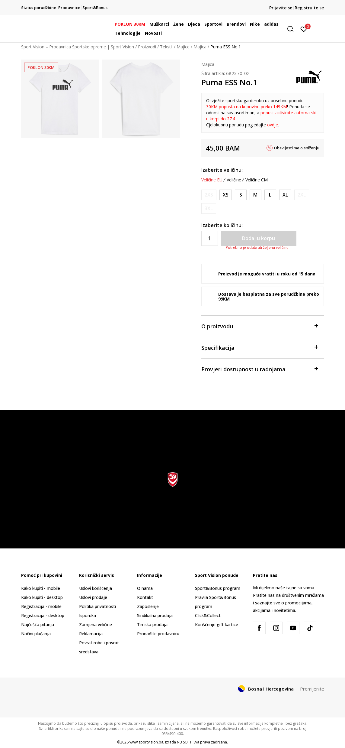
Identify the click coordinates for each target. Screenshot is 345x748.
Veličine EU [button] (211, 179)
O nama (145, 588)
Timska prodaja (152, 624)
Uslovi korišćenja (95, 588)
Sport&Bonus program (217, 588)
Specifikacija (259, 347)
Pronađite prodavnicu (158, 633)
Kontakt (145, 597)
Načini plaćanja (36, 633)
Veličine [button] (234, 179)
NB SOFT (184, 742)
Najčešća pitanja (37, 624)
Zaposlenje (148, 606)
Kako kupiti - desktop (42, 597)
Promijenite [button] (312, 689)
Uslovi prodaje (93, 597)
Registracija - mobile (41, 606)
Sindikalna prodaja (155, 615)
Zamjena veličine (95, 624)
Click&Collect (208, 615)
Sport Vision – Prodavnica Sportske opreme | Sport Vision (77, 47)
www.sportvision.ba (146, 742)
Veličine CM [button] (256, 179)
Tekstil (166, 47)
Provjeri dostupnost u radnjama (259, 369)
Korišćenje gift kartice (216, 624)
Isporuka (87, 615)
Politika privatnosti (97, 606)
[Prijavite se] (304, 28)
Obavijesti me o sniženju (296, 148)
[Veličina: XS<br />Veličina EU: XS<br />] (225, 195)
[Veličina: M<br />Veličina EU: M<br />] (255, 195)
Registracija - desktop (42, 615)
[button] (292, 29)
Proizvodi (147, 47)
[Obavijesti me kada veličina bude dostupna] (208, 195)
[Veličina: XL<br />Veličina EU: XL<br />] (285, 195)
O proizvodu (259, 326)
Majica (199, 47)
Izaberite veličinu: (222, 170)
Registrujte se (309, 8)
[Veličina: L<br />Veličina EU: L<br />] (270, 195)
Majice (183, 47)
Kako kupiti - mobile (40, 588)
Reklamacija (91, 633)
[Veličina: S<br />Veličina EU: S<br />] (241, 195)
